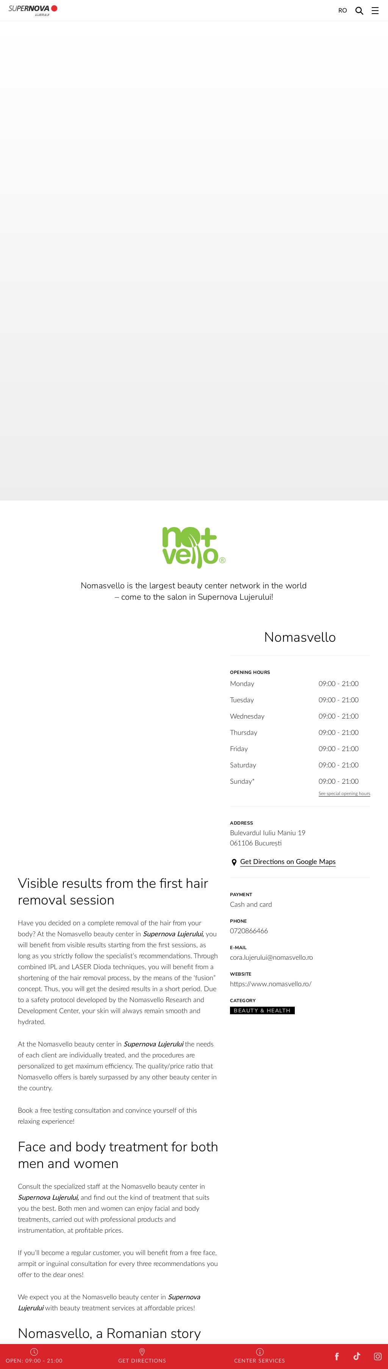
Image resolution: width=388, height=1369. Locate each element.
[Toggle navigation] (375, 10)
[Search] (359, 10)
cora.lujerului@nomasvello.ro (271, 957)
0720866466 (249, 931)
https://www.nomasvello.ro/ (271, 984)
